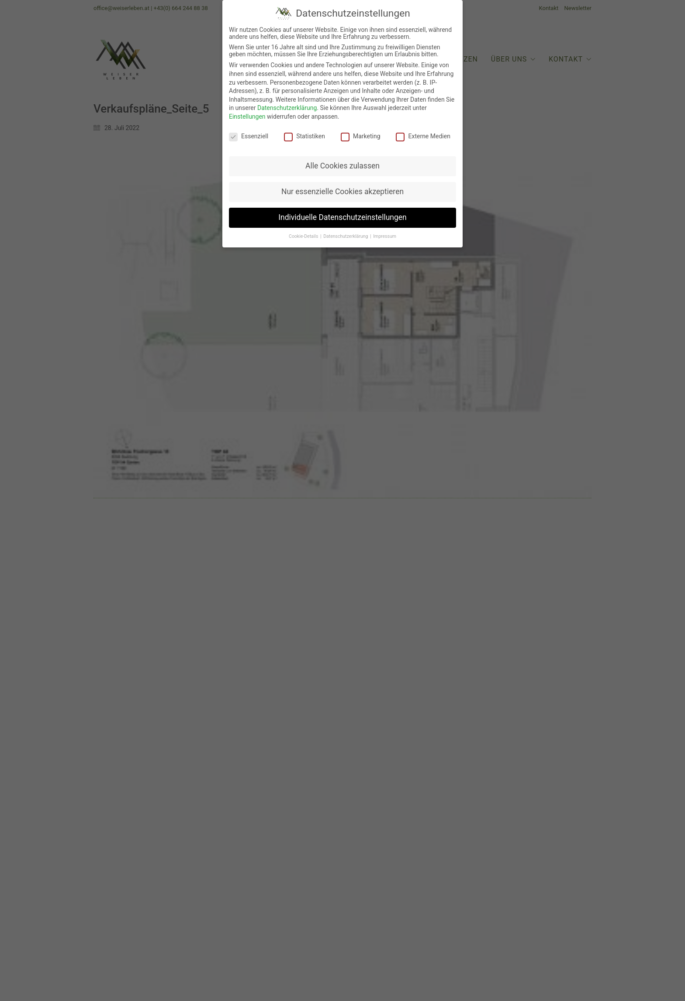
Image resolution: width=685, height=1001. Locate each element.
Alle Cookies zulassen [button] (342, 158)
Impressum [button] (384, 229)
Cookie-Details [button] (304, 229)
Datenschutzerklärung (287, 100)
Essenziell (248, 128)
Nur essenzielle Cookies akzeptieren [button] (342, 184)
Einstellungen (247, 109)
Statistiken (304, 128)
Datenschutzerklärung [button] (346, 229)
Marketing (361, 128)
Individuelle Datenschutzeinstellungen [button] (342, 210)
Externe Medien (423, 128)
